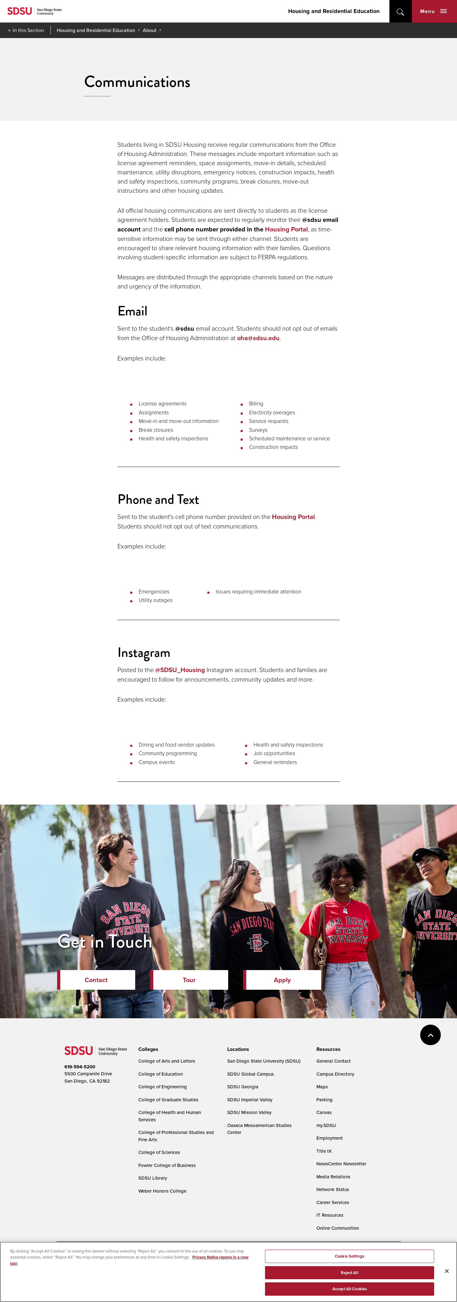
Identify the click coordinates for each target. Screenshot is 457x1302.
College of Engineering (162, 1086)
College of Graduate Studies (168, 1099)
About (149, 30)
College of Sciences (159, 1152)
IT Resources (329, 1215)
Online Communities (337, 1228)
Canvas (324, 1112)
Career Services (332, 1202)
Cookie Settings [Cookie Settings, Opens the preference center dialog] (349, 1261)
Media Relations (333, 1176)
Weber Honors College (162, 1191)
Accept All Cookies (349, 1294)
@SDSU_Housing (180, 670)
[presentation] (147, 1049)
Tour (189, 980)
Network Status (332, 1189)
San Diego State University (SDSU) (264, 1061)
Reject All (349, 1277)
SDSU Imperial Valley (249, 1099)
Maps (322, 1086)
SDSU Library (152, 1178)
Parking (324, 1099)
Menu (433, 11)
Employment (329, 1138)
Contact (96, 980)
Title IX (324, 1151)
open (400, 11)
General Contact (333, 1061)
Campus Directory (335, 1074)
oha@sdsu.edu (258, 338)
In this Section (28, 30)
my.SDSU (326, 1125)
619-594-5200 (79, 1066)
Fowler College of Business (167, 1165)
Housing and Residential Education (334, 11)
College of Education (160, 1074)
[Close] (447, 1276)
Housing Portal (286, 229)
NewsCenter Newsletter (341, 1163)
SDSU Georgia (242, 1086)
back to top (430, 1035)
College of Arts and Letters (166, 1061)
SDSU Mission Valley (249, 1112)
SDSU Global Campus (250, 1074)
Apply (282, 980)
